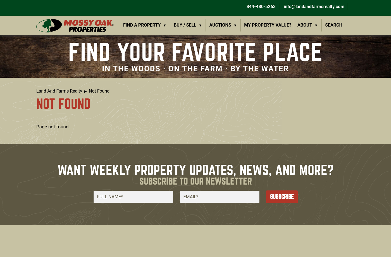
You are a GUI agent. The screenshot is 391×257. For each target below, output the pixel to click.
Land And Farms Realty (59, 91)
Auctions (220, 25)
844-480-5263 (260, 6)
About (304, 25)
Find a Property (142, 25)
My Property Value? (267, 25)
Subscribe (282, 197)
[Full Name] (133, 197)
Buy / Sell (185, 25)
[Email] (219, 197)
